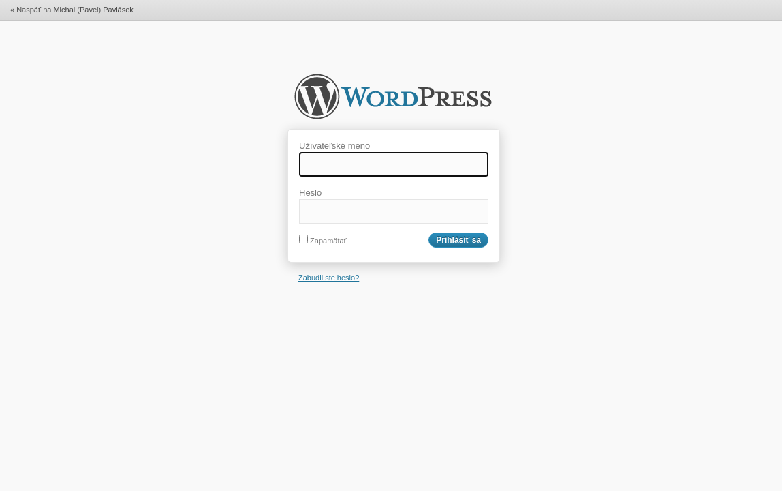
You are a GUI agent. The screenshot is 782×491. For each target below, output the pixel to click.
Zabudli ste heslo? (328, 277)
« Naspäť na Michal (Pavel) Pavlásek (72, 9)
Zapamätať (323, 241)
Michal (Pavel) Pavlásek (393, 101)
